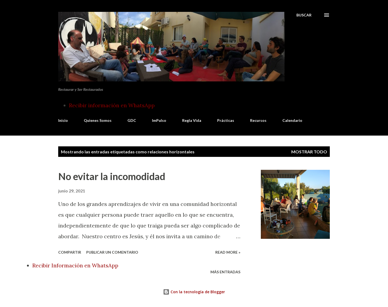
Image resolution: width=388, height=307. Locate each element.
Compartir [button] (69, 252)
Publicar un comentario (112, 252)
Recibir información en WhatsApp (112, 105)
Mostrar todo (309, 151)
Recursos (258, 120)
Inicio (63, 120)
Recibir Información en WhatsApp (75, 265)
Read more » (227, 252)
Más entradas (225, 272)
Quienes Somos (98, 120)
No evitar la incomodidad (111, 176)
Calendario (292, 120)
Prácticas (225, 120)
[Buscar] (303, 15)
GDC (131, 120)
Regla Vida (191, 120)
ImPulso (159, 120)
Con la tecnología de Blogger (194, 291)
